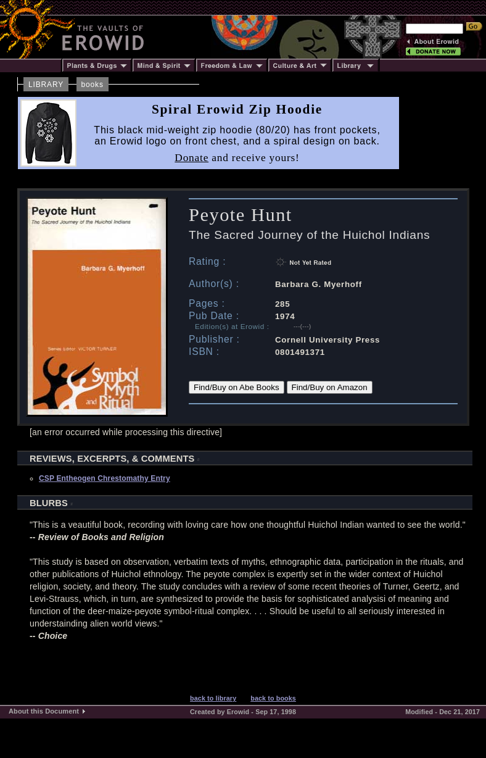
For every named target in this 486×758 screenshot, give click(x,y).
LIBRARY (46, 84)
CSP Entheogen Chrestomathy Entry (104, 478)
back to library (213, 698)
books (92, 84)
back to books (273, 698)
